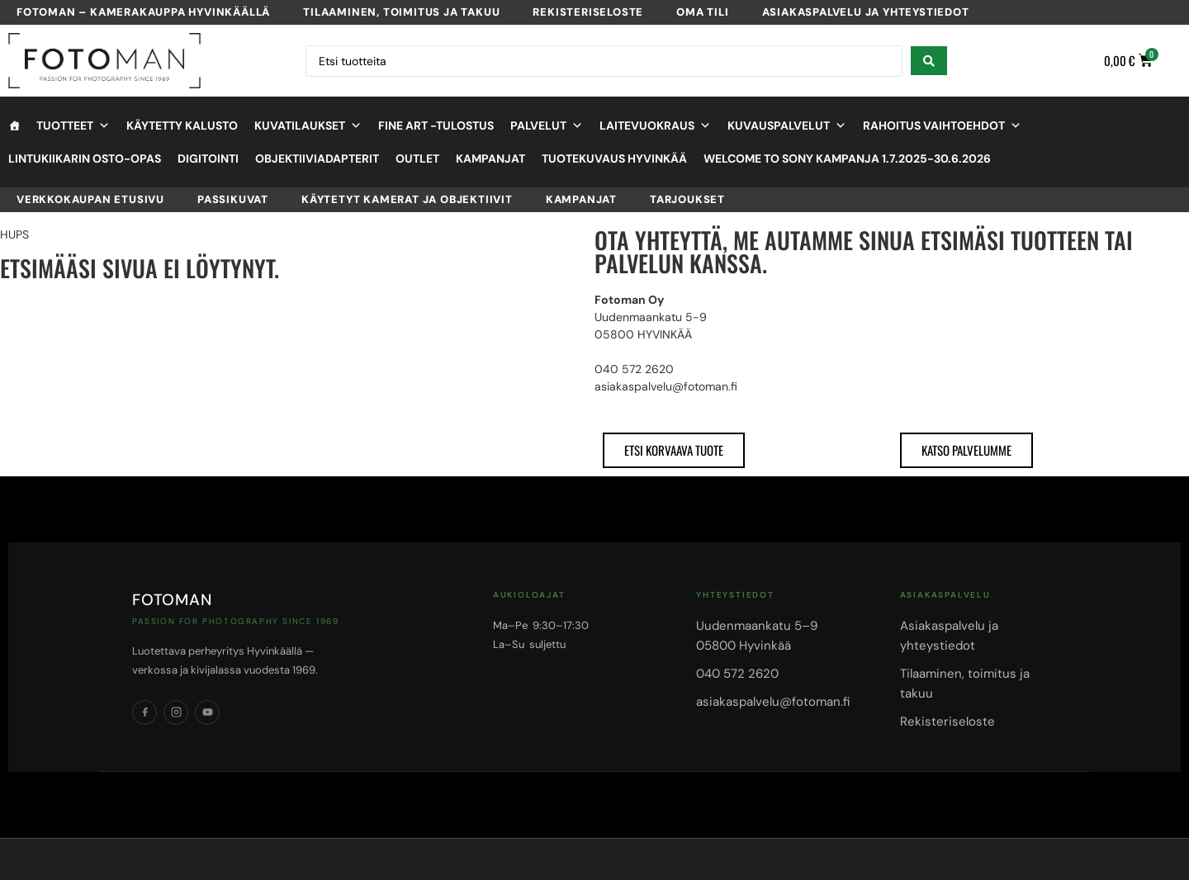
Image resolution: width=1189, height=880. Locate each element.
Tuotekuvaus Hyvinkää (614, 158)
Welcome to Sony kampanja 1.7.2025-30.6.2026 (847, 158)
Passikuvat (232, 199)
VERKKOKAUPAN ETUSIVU (90, 199)
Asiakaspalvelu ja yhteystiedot (865, 12)
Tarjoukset (687, 199)
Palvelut (546, 125)
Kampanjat (490, 158)
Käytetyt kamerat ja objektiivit (407, 199)
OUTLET (417, 158)
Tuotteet (73, 125)
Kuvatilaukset (308, 125)
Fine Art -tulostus (436, 125)
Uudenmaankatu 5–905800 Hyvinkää (756, 635)
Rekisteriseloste (588, 12)
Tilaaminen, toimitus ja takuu (401, 12)
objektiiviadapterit (317, 158)
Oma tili (702, 12)
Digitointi (208, 158)
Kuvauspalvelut (786, 125)
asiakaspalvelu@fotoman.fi (773, 701)
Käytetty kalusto (182, 125)
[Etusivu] (14, 125)
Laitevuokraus (655, 125)
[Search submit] (929, 60)
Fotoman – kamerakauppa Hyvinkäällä (143, 12)
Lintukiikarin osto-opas (84, 158)
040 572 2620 (737, 673)
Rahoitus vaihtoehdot (942, 125)
